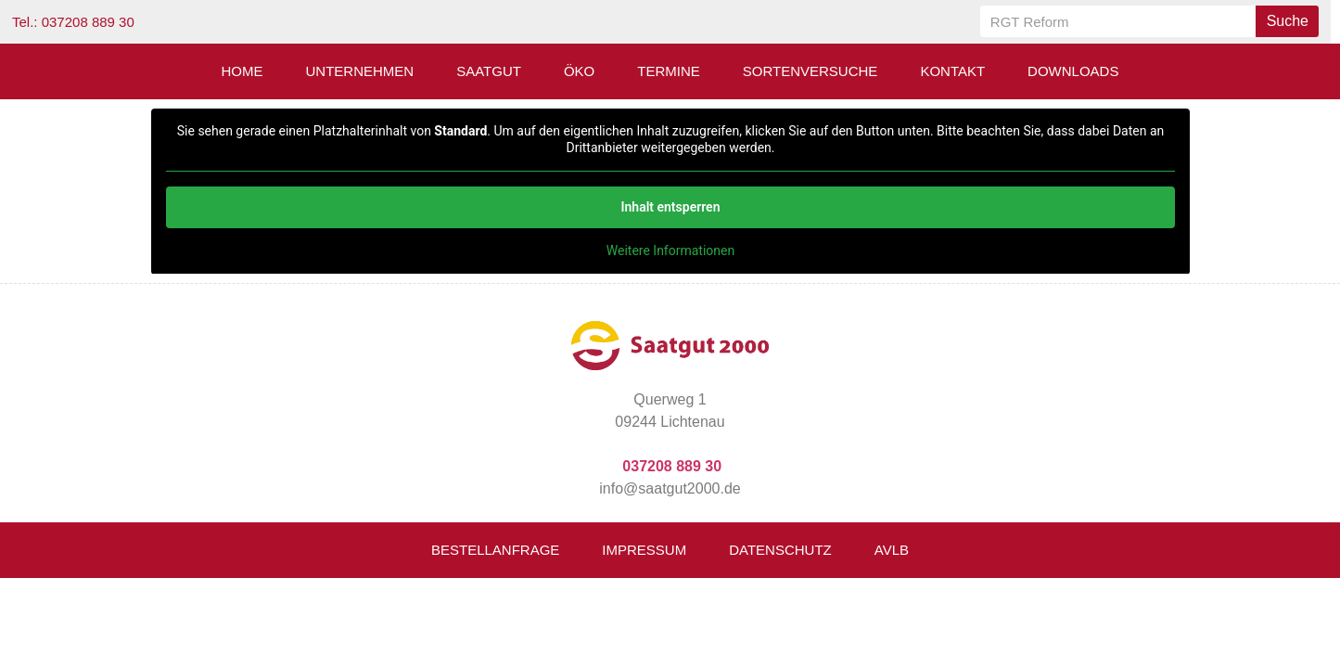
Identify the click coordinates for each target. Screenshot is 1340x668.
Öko (579, 71)
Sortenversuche (810, 71)
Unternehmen (360, 71)
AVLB (891, 550)
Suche (1287, 21)
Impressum (644, 550)
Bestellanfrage (495, 550)
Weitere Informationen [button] (670, 250)
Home (242, 71)
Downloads (1072, 71)
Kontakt (952, 71)
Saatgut (488, 71)
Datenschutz (780, 550)
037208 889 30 (671, 466)
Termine (668, 71)
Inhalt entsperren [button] (670, 206)
